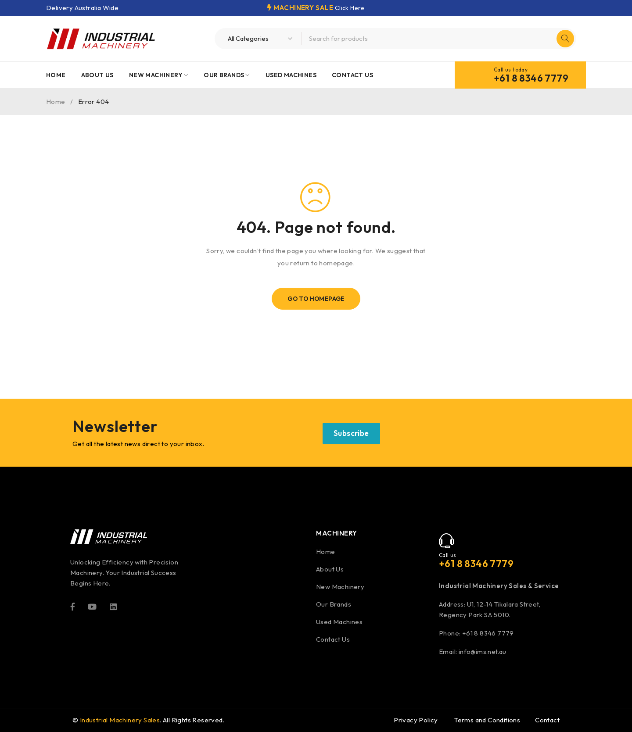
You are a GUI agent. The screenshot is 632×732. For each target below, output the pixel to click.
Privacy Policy (416, 720)
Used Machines (339, 622)
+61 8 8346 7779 (531, 78)
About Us (330, 569)
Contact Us (333, 639)
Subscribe (351, 433)
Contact (547, 720)
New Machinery (340, 586)
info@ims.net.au (482, 651)
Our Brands (333, 604)
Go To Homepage (316, 299)
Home (55, 101)
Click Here (350, 8)
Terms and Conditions (487, 720)
